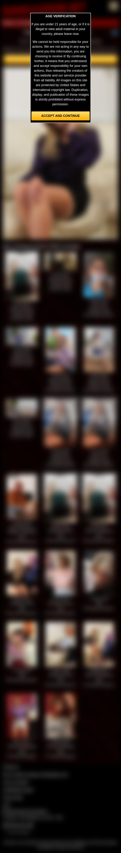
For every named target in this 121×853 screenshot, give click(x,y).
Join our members (16, 782)
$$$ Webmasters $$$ (18, 825)
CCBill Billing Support (18, 790)
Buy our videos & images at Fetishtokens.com (35, 774)
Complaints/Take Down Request (24, 811)
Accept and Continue (60, 116)
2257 (6, 805)
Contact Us (11, 767)
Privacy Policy (13, 797)
